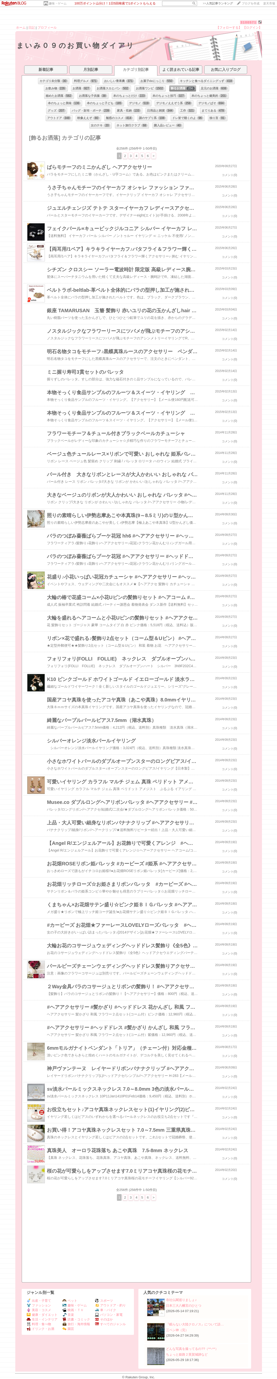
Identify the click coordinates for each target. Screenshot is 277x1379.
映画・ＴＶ (73, 1310)
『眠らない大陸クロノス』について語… (195, 1324)
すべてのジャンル (110, 1324)
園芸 (68, 1329)
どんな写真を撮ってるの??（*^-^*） (192, 1349)
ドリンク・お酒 (40, 1329)
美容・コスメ (39, 1310)
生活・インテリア (42, 1319)
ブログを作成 (250, 3)
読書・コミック (76, 1319)
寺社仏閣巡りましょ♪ (181, 1300)
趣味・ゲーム (58, 3)
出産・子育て (39, 1300)
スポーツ (104, 1300)
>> (218, 3)
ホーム (21, 27)
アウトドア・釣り (110, 1305)
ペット (69, 1300)
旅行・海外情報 (76, 1324)
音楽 (68, 1315)
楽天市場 (269, 3)
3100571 (248, 22)
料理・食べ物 (39, 1324)
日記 (31, 27)
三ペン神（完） (177, 1330)
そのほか (104, 1319)
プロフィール (47, 27)
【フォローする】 (229, 27)
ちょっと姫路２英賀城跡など (187, 1354)
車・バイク (105, 1310)
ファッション (39, 1305)
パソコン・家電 (109, 1315)
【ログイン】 (252, 27)
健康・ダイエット (42, 1315)
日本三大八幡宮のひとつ (183, 1305)
